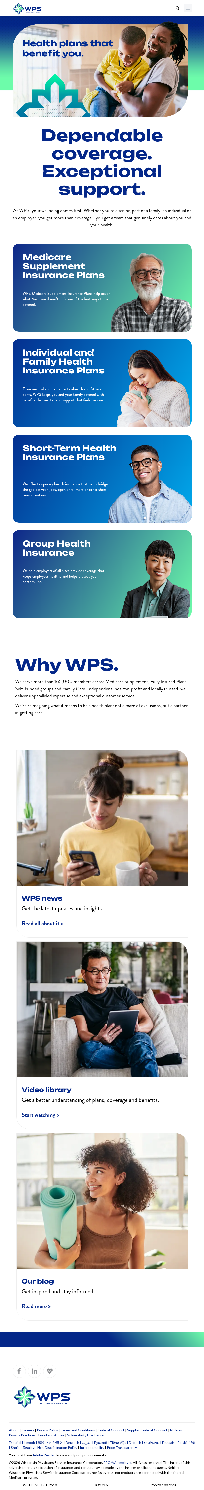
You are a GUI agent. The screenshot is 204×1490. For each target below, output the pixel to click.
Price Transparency (122, 1447)
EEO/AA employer (117, 1462)
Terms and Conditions (78, 1430)
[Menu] (188, 8)
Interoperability (92, 1447)
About (14, 1430)
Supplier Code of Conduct (147, 1430)
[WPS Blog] (49, 1371)
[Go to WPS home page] (27, 9)
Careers (28, 1430)
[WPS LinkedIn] (34, 1371)
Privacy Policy (47, 1430)
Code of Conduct (111, 1430)
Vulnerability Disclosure (85, 1435)
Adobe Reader (44, 1455)
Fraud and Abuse (51, 1435)
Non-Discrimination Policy (57, 1447)
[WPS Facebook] (19, 1371)
